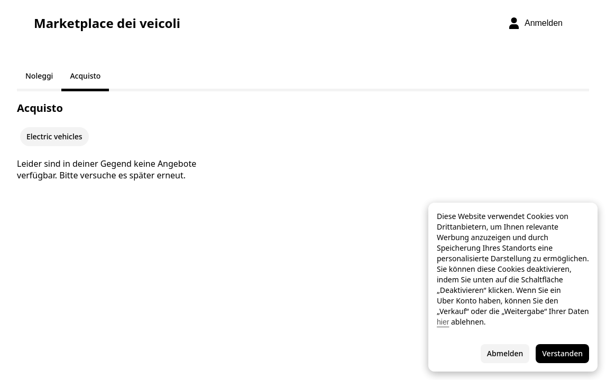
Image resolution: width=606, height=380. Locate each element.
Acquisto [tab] (85, 76)
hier (443, 322)
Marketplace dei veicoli (107, 23)
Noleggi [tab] (39, 76)
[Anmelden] (535, 23)
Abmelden (505, 353)
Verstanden (562, 353)
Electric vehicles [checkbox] (54, 136)
